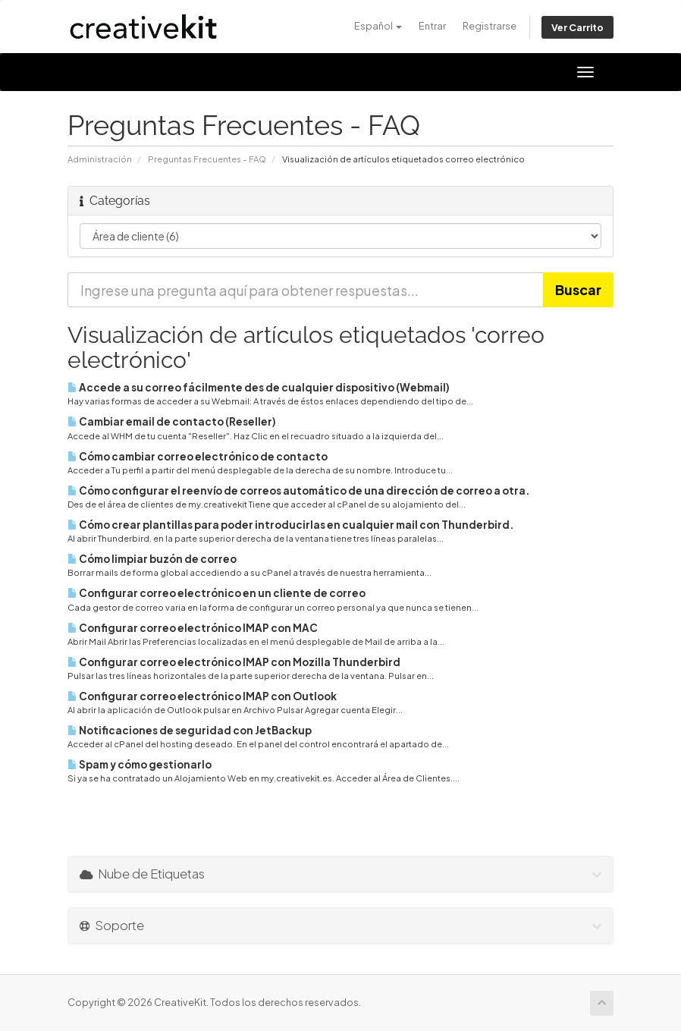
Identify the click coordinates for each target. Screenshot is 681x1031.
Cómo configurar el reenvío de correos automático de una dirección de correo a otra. (298, 490)
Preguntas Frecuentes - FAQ (207, 158)
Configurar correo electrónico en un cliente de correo (216, 592)
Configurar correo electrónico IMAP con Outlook (202, 696)
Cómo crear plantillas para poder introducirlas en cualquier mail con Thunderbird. (290, 524)
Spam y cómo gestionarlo (139, 764)
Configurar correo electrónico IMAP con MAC (192, 627)
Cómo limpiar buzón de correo (152, 558)
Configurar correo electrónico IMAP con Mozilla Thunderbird (233, 661)
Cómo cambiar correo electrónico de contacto (197, 456)
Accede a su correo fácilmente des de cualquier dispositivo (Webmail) (258, 387)
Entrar (432, 26)
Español (378, 26)
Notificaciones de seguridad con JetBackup (189, 730)
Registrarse (489, 26)
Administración (99, 158)
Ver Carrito (577, 27)
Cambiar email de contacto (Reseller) (171, 421)
